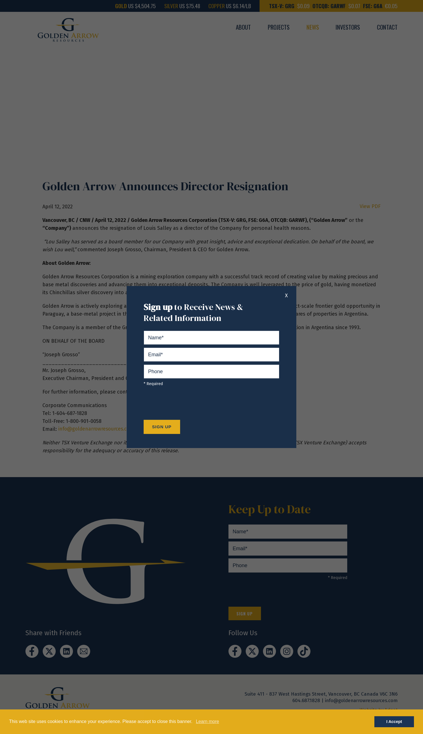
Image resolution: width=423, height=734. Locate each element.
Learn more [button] (207, 721)
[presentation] (187, 405)
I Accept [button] (394, 721)
